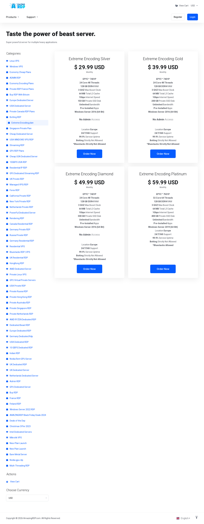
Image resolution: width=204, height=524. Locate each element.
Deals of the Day (15, 420)
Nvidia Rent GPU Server (19, 359)
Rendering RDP (15, 218)
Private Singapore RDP (18, 308)
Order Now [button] (89, 153)
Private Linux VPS (16, 274)
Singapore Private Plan (19, 128)
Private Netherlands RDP (19, 314)
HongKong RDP (15, 263)
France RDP (13, 398)
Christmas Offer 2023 (18, 426)
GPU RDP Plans (15, 151)
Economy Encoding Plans (20, 83)
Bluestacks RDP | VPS (18, 252)
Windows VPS (14, 66)
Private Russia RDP (17, 291)
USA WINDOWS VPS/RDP (20, 139)
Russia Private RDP (17, 235)
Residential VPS (15, 246)
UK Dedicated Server (17, 370)
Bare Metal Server (16, 454)
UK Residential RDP (17, 257)
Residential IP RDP (16, 168)
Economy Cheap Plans (18, 72)
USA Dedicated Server (18, 106)
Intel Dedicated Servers (19, 432)
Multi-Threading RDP (18, 465)
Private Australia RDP (18, 302)
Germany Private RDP (18, 229)
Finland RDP (13, 404)
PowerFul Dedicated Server (21, 212)
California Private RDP (18, 196)
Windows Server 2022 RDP (20, 409)
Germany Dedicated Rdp (19, 336)
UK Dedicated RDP (16, 364)
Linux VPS (12, 61)
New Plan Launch (16, 449)
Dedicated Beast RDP (18, 325)
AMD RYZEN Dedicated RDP (21, 319)
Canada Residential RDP (19, 224)
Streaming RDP (15, 145)
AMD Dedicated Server (18, 269)
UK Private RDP (15, 179)
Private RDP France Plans (20, 89)
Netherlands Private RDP (19, 207)
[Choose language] (183, 518)
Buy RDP (12, 392)
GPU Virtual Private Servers (21, 280)
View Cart (12, 481)
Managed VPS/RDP (17, 184)
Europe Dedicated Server (19, 100)
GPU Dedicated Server (18, 387)
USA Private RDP (16, 286)
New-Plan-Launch (16, 443)
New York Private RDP (18, 201)
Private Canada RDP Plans (20, 111)
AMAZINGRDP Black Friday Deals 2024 (26, 415)
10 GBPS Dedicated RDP (19, 347)
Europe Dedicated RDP (18, 331)
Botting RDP (13, 117)
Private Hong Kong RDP (19, 297)
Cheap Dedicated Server (19, 134)
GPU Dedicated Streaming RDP (22, 173)
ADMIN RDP (13, 78)
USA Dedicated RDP (17, 342)
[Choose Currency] (194, 5)
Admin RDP (13, 381)
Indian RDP (13, 353)
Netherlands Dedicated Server (22, 376)
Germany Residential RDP (20, 241)
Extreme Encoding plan (20, 123)
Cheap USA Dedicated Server (22, 156)
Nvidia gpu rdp (14, 460)
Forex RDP (13, 190)
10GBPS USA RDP (16, 162)
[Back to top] (196, 517)
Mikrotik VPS (14, 437)
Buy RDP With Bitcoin (18, 94)
